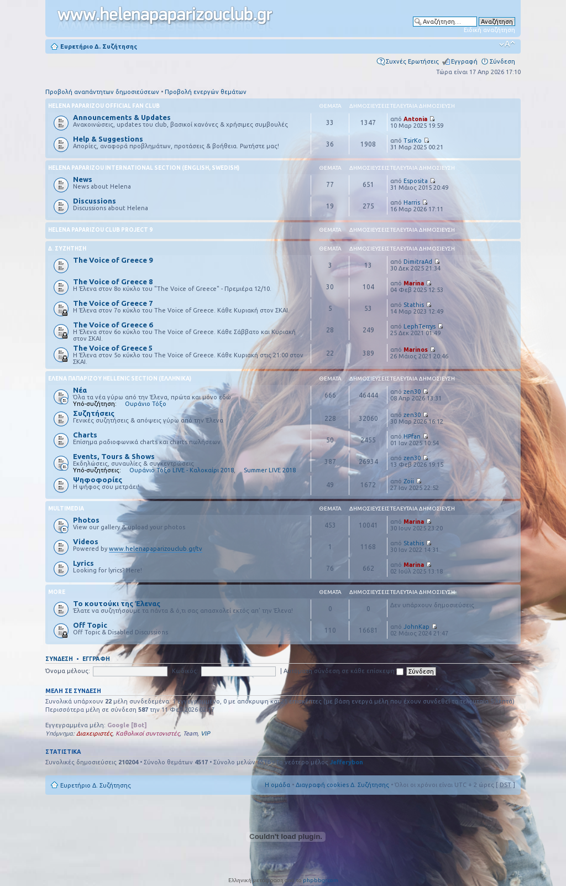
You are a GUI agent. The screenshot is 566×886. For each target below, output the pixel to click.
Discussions (94, 201)
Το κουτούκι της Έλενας (116, 603)
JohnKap (416, 626)
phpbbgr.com (320, 880)
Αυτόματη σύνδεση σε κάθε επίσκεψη (343, 671)
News (82, 179)
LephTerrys (419, 326)
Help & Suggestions (108, 139)
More (56, 592)
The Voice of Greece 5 (113, 348)
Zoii (408, 481)
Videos (85, 541)
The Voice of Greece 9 (113, 260)
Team (190, 733)
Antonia (415, 119)
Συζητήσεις (93, 413)
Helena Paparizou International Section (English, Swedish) (143, 168)
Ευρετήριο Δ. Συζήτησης (98, 46)
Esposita (415, 181)
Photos (86, 520)
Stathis (413, 304)
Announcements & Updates (122, 117)
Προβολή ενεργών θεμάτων (206, 91)
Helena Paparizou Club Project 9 (100, 230)
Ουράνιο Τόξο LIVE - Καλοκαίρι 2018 (181, 470)
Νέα (80, 390)
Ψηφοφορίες (97, 479)
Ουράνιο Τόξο (145, 403)
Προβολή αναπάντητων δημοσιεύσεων (102, 91)
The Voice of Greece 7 (113, 303)
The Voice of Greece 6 (113, 325)
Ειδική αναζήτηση (489, 30)
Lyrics (83, 563)
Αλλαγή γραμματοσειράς (507, 44)
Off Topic (90, 625)
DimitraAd (417, 261)
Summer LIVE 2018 (270, 470)
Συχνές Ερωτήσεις (412, 61)
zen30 (412, 391)
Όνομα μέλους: (67, 671)
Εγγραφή (464, 61)
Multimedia (66, 508)
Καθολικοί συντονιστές (148, 733)
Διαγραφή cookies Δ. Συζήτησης (342, 784)
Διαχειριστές (94, 733)
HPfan (412, 436)
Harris (411, 202)
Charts (85, 435)
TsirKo (412, 140)
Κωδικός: (185, 671)
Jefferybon (346, 762)
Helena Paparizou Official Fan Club (104, 106)
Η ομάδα (277, 784)
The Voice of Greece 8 (113, 281)
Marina (413, 283)
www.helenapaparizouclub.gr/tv (155, 548)
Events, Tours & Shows (114, 456)
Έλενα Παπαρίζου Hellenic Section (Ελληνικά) (119, 379)
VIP (205, 733)
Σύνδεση (502, 61)
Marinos (415, 349)
